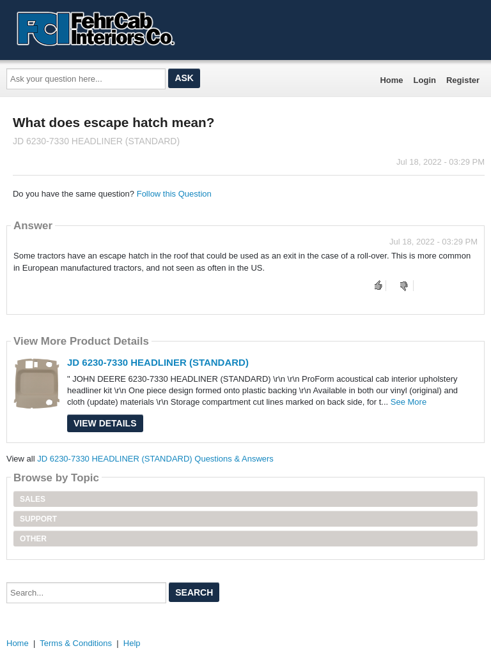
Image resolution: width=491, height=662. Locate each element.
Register (462, 80)
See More (408, 402)
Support (38, 519)
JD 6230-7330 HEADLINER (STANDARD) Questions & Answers (155, 458)
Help (132, 643)
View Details (105, 423)
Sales (32, 499)
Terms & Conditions (76, 643)
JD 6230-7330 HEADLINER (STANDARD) (158, 362)
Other (33, 538)
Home (391, 80)
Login (425, 80)
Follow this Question (174, 194)
